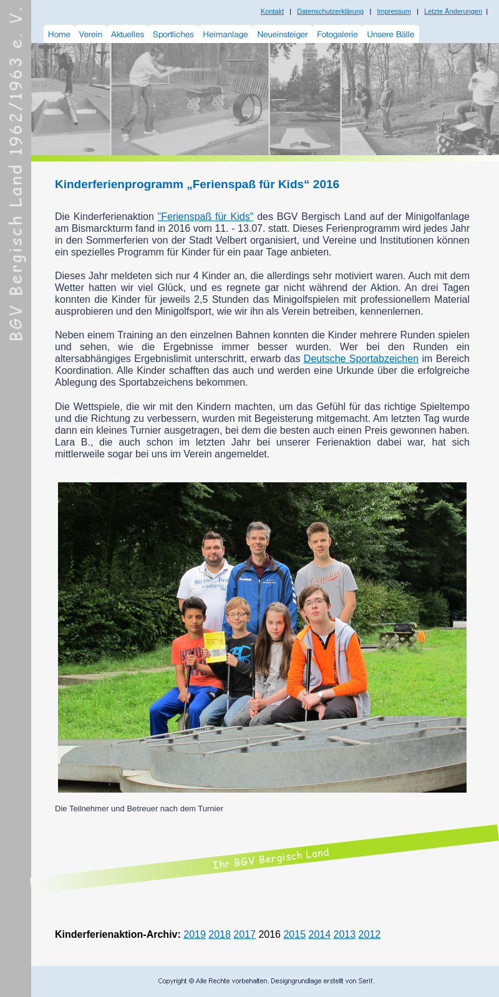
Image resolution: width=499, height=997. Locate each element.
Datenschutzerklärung (330, 11)
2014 (319, 934)
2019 (194, 934)
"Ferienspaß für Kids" (206, 216)
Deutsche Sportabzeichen (361, 358)
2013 (345, 934)
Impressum (393, 11)
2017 (244, 934)
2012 (370, 934)
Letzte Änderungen (453, 11)
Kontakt (272, 11)
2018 (219, 934)
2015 (294, 934)
